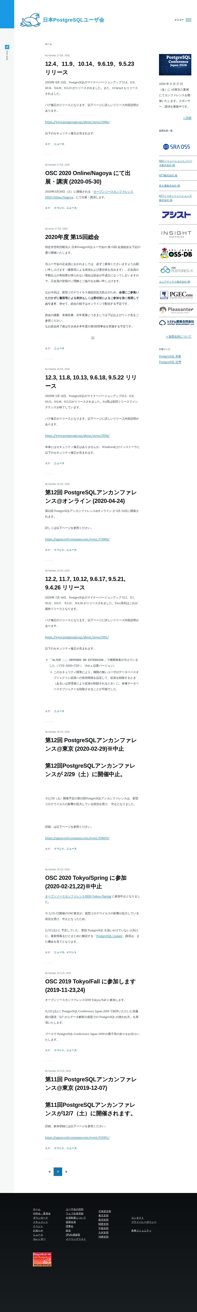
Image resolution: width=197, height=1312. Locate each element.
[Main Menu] (182, 20)
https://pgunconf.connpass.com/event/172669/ (77, 539)
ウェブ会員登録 (74, 1213)
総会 (68, 1230)
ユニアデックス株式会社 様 (174, 281)
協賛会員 (71, 1222)
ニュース (59, 144)
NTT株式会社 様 (168, 175)
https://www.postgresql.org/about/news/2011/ (77, 637)
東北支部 (103, 1215)
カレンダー (39, 1239)
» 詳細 (187, 118)
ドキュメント (40, 1222)
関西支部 (103, 1224)
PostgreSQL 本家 (170, 356)
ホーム (48, 44)
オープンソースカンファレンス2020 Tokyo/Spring (78, 896)
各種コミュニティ (141, 1230)
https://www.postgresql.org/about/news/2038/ (77, 435)
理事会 (69, 1226)
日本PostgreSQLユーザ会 (73, 20)
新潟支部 (103, 1219)
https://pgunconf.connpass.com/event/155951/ (77, 1137)
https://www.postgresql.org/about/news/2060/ (77, 122)
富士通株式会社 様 (169, 185)
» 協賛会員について (178, 336)
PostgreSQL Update (109, 936)
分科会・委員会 (42, 1213)
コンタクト (137, 1217)
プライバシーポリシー (143, 1222)
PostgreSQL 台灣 (170, 362)
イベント (59, 208)
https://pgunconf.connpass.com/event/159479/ (77, 838)
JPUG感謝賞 (73, 1234)
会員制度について (76, 1217)
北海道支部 (104, 1211)
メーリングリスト (76, 1239)
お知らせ (38, 1230)
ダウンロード (40, 1217)
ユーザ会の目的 (74, 1209)
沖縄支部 (103, 1236)
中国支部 (103, 1228)
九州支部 (103, 1232)
